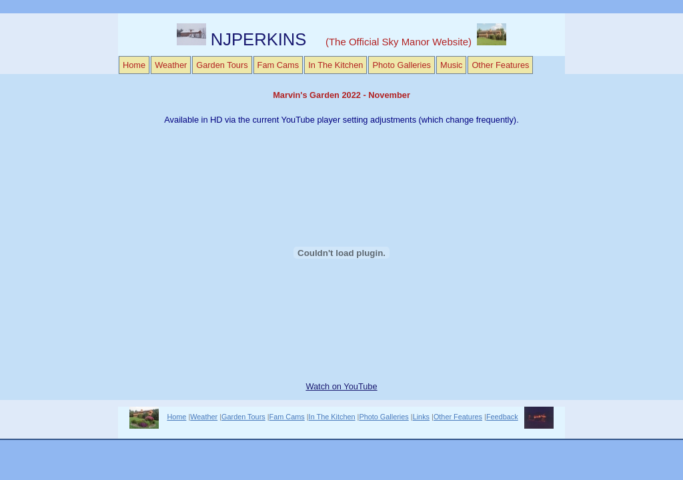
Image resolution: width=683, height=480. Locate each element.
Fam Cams (278, 65)
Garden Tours (221, 65)
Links (421, 417)
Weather (171, 65)
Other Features (500, 65)
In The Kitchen (335, 65)
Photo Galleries (401, 65)
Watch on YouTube (341, 386)
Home (134, 65)
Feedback (502, 417)
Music (451, 65)
